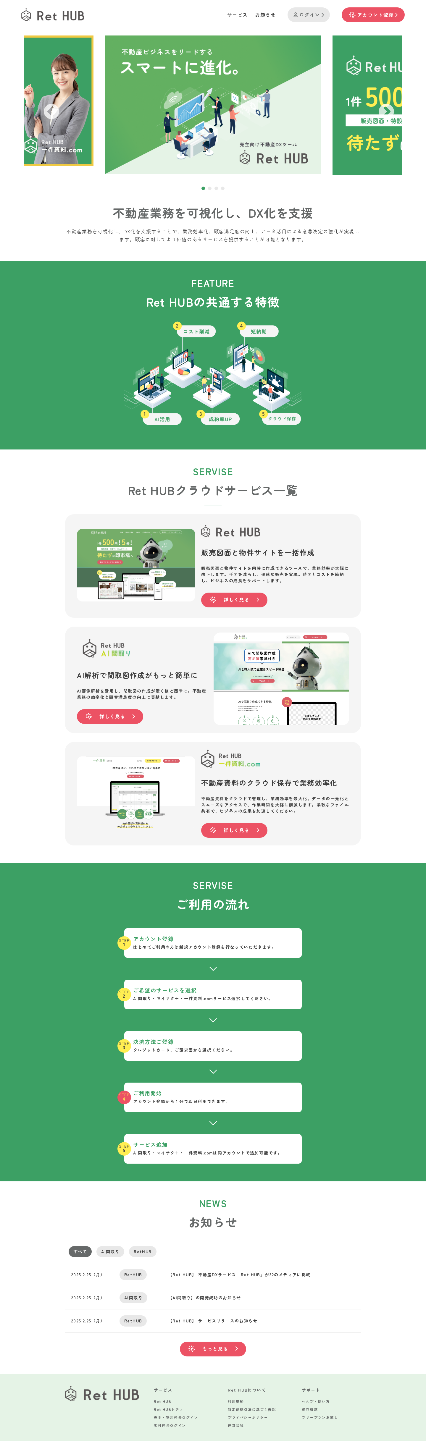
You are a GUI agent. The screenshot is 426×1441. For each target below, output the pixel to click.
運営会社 (236, 1425)
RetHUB (142, 1251)
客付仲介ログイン (170, 1425)
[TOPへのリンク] (52, 14)
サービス (237, 14)
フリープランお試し (320, 1417)
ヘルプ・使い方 (316, 1401)
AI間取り (110, 1251)
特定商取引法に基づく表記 (252, 1409)
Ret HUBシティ (168, 1409)
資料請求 (310, 1409)
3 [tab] (216, 188)
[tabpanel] (213, 105)
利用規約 (236, 1401)
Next (380, 106)
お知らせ (265, 14)
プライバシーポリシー (248, 1417)
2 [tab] (210, 188)
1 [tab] (203, 188)
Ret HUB (162, 1401)
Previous (46, 106)
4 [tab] (223, 188)
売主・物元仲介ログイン (176, 1417)
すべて (80, 1251)
